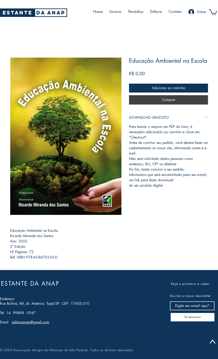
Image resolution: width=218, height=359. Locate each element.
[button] (213, 11)
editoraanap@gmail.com (30, 322)
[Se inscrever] (192, 317)
